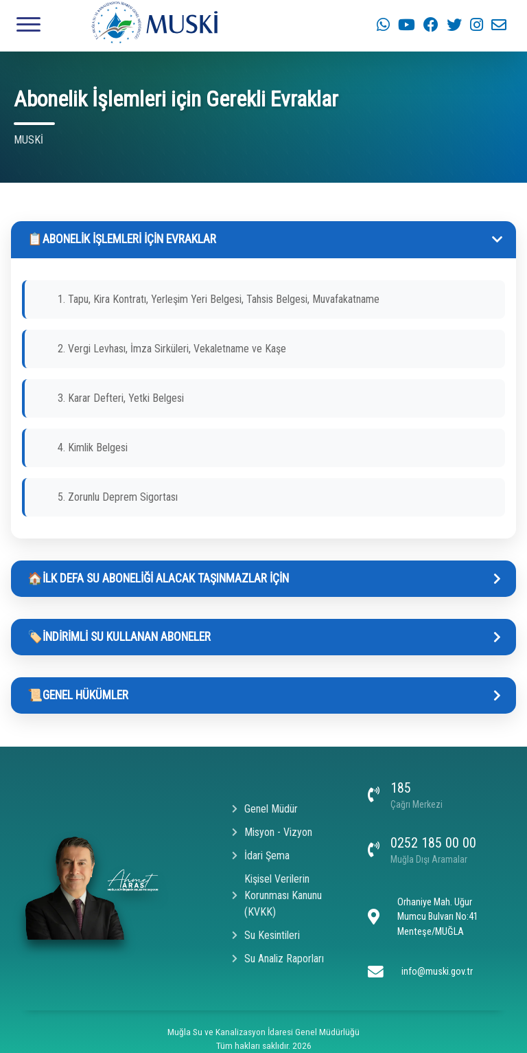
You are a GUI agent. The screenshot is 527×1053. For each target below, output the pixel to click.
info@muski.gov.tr (437, 971)
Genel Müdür (265, 808)
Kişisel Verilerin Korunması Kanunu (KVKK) (277, 895)
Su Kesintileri (266, 935)
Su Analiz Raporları (278, 958)
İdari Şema (261, 855)
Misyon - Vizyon (272, 832)
